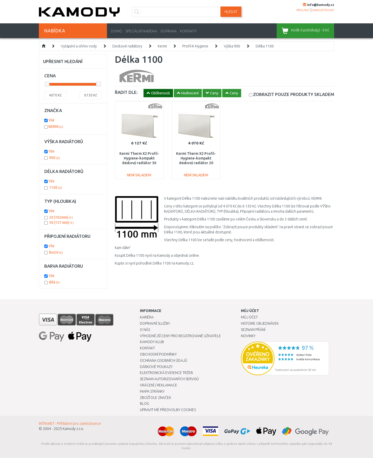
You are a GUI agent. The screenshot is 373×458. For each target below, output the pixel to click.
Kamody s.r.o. (73, 429)
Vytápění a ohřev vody (79, 46)
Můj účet (249, 317)
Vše (51, 120)
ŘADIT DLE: (126, 92)
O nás (145, 330)
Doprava (169, 31)
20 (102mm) (61, 217)
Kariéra (147, 317)
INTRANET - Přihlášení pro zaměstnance (70, 423)
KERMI (55, 126)
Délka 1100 (265, 46)
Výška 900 (232, 46)
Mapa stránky (152, 391)
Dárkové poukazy (156, 367)
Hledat (231, 12)
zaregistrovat (323, 10)
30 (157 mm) (61, 222)
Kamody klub (152, 342)
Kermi (162, 46)
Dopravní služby (155, 323)
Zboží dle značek (155, 397)
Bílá (54, 282)
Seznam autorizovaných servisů (169, 379)
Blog (144, 403)
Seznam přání (253, 330)
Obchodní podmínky (158, 354)
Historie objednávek (260, 323)
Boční (56, 252)
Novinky (248, 336)
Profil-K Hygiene (195, 46)
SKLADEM (293, 94)
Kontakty (188, 31)
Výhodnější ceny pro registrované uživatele (180, 336)
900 (54, 158)
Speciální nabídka (141, 31)
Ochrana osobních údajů (163, 360)
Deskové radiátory (127, 46)
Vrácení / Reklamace (158, 385)
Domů (116, 31)
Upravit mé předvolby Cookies (168, 410)
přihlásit (303, 10)
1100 (55, 187)
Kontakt (147, 348)
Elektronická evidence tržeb (166, 373)
